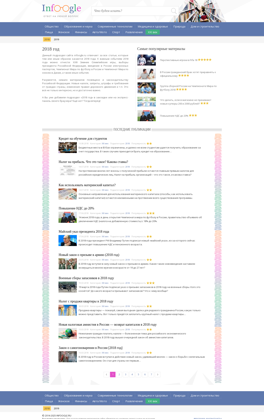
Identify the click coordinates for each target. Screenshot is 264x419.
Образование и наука (78, 26)
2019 (56, 39)
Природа (179, 26)
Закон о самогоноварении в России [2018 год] (90, 348)
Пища (49, 32)
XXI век (152, 32)
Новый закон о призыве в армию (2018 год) (89, 255)
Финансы (81, 32)
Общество (52, 26)
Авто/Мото (99, 32)
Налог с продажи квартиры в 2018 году (86, 301)
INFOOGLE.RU (63, 415)
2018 (47, 39)
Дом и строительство (205, 26)
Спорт (116, 32)
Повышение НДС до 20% (174, 115)
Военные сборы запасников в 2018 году (86, 278)
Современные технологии (115, 26)
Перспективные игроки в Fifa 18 (178, 60)
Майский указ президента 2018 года (84, 231)
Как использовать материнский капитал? (87, 185)
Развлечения (134, 32)
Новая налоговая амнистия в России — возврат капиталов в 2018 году (108, 324)
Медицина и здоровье (153, 26)
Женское (64, 32)
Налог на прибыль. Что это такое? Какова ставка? (93, 162)
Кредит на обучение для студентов (83, 138)
